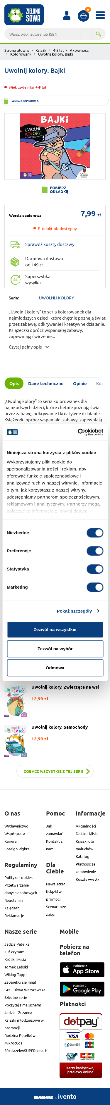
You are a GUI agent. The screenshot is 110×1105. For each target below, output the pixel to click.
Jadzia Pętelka (17, 944)
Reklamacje (14, 915)
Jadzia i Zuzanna (18, 1012)
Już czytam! (14, 951)
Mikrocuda (13, 1042)
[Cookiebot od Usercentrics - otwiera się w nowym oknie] (78, 432)
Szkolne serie (15, 997)
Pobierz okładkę (59, 189)
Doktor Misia (87, 833)
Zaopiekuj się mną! (20, 982)
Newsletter (55, 883)
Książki (41, 50)
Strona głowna (17, 50)
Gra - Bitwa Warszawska (24, 989)
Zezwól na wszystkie (55, 629)
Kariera (10, 841)
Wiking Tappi (15, 974)
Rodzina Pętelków (19, 1035)
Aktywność (79, 50)
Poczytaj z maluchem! (22, 1004)
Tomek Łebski (16, 966)
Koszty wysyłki (88, 879)
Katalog (82, 856)
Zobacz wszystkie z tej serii (53, 771)
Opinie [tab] (80, 383)
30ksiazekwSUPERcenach (25, 1050)
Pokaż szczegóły (74, 610)
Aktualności (86, 825)
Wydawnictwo (16, 825)
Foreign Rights (16, 848)
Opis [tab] (14, 383)
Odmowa (55, 667)
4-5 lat (58, 50)
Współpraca (14, 833)
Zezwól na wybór (54, 648)
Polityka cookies (18, 877)
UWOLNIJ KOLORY (56, 297)
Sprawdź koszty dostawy (49, 244)
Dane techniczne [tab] (46, 383)
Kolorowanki (21, 53)
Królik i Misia (15, 959)
